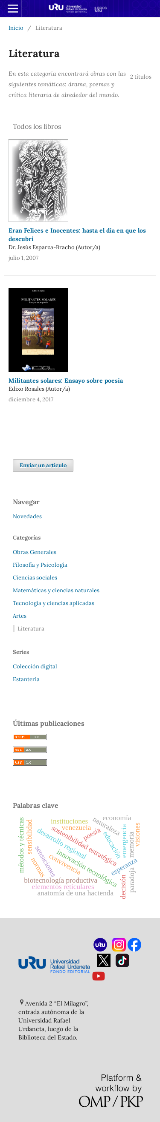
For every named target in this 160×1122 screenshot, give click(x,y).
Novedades (27, 516)
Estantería (26, 679)
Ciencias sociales (35, 577)
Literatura (30, 628)
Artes (19, 615)
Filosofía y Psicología (40, 564)
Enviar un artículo (43, 465)
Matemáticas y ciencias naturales (56, 590)
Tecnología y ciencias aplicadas (53, 603)
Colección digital (35, 666)
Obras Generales (34, 552)
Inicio (16, 27)
